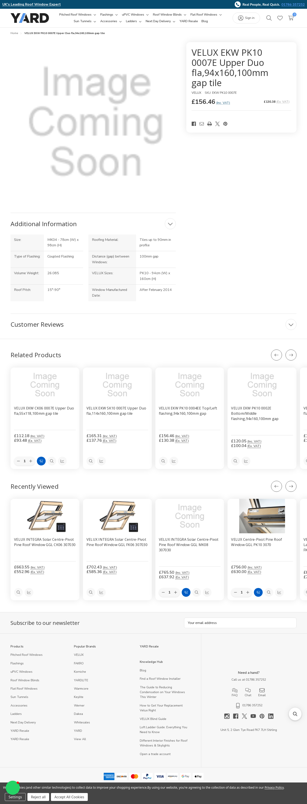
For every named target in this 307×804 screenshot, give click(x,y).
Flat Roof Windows (24, 689)
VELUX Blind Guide (153, 719)
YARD (78, 731)
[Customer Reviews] (153, 324)
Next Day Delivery (23, 722)
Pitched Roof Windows (27, 655)
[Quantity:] (169, 592)
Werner (79, 705)
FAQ (235, 692)
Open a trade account (155, 754)
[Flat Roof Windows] (203, 14)
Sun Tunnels (19, 697)
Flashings (17, 663)
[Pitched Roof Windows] (75, 14)
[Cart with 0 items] (290, 18)
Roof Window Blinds (25, 680)
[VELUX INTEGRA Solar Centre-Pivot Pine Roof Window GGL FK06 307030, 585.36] (117, 516)
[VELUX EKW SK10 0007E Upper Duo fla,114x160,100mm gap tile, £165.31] (117, 385)
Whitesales (82, 722)
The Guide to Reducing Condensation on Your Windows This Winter (162, 692)
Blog (143, 670)
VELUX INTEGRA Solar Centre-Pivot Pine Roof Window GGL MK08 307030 (189, 544)
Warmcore (81, 689)
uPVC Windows (21, 672)
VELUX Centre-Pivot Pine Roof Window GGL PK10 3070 (256, 542)
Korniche (80, 672)
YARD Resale (20, 731)
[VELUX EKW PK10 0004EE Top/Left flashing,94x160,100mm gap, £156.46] (189, 385)
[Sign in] (246, 18)
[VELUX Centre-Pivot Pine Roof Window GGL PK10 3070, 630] (262, 516)
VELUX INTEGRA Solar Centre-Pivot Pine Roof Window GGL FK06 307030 (116, 542)
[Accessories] (108, 21)
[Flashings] (106, 14)
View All (80, 739)
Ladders (16, 714)
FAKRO (79, 663)
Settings (15, 797)
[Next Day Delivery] (158, 21)
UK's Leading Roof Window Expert (31, 4)
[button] (13, 788)
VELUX (79, 655)
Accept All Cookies (69, 797)
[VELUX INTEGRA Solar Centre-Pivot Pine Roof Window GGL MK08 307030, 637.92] (189, 516)
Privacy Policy (274, 787)
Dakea (78, 714)
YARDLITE (81, 680)
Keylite (78, 697)
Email (262, 692)
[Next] (290, 355)
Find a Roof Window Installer (160, 679)
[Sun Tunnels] (83, 21)
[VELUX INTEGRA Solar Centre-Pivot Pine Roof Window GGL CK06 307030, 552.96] (45, 516)
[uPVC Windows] (133, 14)
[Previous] (276, 355)
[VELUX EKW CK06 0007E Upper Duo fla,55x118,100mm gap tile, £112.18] (45, 385)
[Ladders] (131, 21)
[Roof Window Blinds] (167, 14)
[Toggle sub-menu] (94, 14)
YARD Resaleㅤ (20, 739)
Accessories (19, 705)
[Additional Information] (93, 223)
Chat (248, 692)
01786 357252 (293, 4)
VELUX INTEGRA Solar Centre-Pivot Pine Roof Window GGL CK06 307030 (44, 542)
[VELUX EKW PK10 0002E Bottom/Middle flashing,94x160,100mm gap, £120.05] (262, 385)
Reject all (38, 797)
